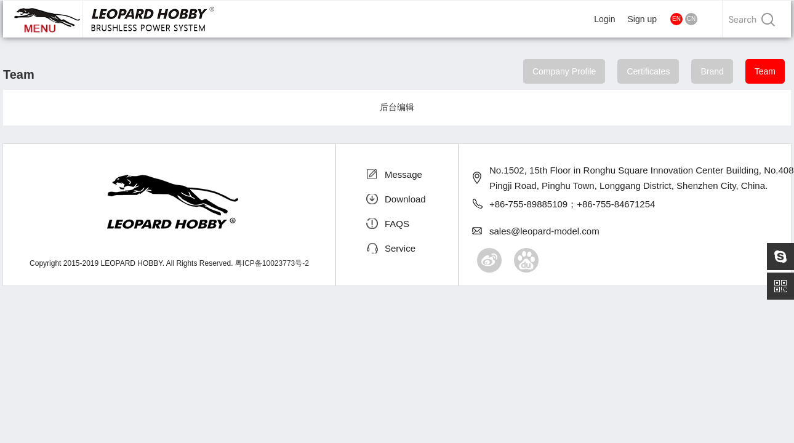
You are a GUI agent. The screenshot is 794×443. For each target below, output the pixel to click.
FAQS (397, 223)
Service (400, 248)
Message (403, 174)
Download (405, 199)
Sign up (642, 19)
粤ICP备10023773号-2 (272, 263)
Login (604, 19)
